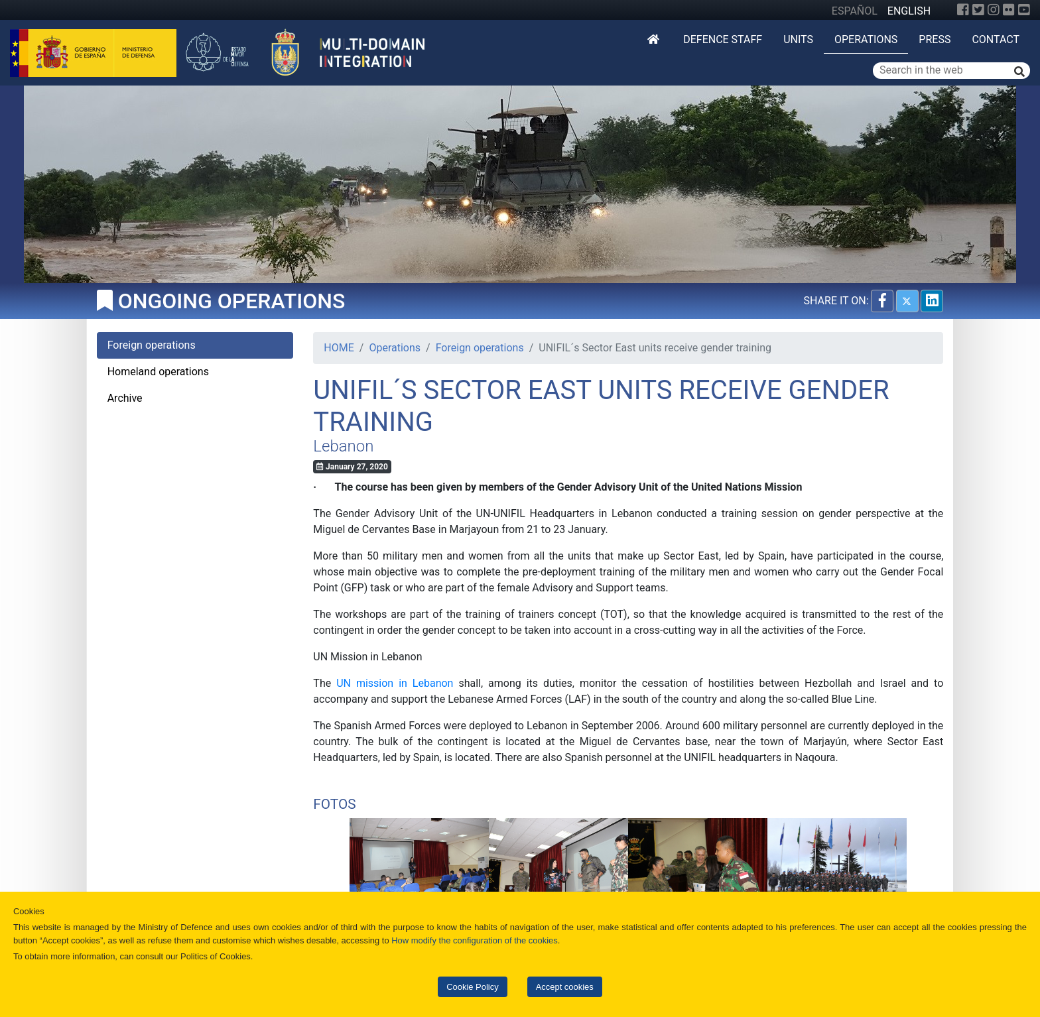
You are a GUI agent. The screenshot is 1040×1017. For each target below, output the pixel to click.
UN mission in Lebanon (394, 683)
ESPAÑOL (855, 11)
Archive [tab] (125, 398)
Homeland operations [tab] (158, 371)
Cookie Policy (472, 987)
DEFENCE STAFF (722, 39)
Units (798, 39)
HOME (339, 347)
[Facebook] (963, 10)
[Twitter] (978, 10)
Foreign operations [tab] (151, 345)
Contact (995, 39)
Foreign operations (480, 347)
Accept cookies (565, 987)
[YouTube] (1024, 10)
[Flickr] (1009, 10)
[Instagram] (994, 10)
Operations (865, 39)
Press (934, 39)
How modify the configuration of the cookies (474, 940)
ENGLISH (909, 11)
